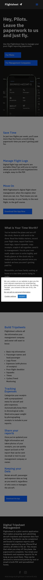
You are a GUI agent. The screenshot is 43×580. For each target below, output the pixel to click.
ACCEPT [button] (22, 296)
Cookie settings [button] (10, 296)
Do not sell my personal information (17, 292)
